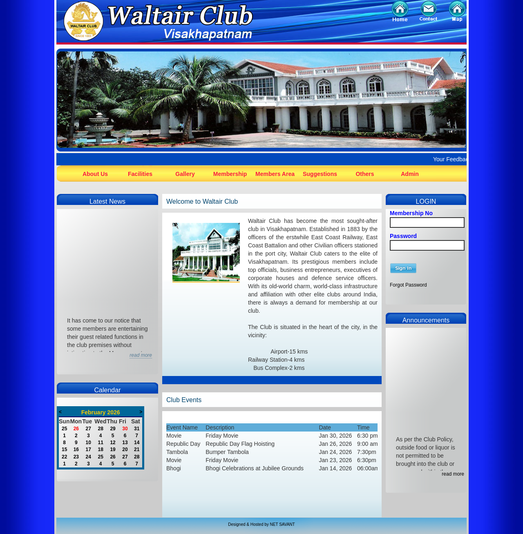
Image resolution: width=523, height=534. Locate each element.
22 (64, 457)
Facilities (140, 174)
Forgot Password (408, 285)
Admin (410, 174)
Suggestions (320, 174)
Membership (230, 174)
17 (88, 449)
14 (136, 442)
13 (124, 442)
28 (100, 429)
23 (76, 457)
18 (100, 449)
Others (364, 174)
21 (136, 449)
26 (76, 429)
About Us (95, 174)
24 (88, 457)
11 (100, 442)
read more (453, 474)
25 (64, 429)
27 (88, 429)
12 (112, 442)
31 (136, 429)
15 (64, 449)
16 (76, 449)
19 (112, 449)
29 (112, 429)
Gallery (184, 174)
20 (124, 449)
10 (88, 442)
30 (124, 429)
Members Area (275, 174)
